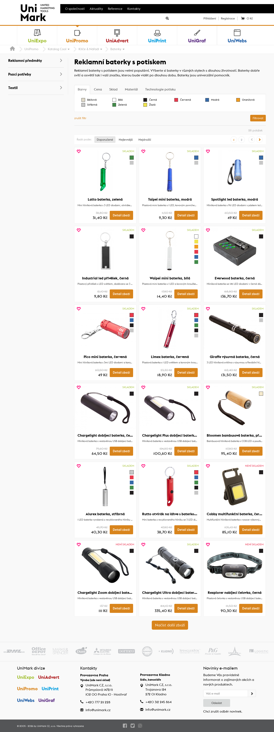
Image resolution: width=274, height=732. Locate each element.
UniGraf (46, 700)
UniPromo (31, 49)
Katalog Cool (57, 49)
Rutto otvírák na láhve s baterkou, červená (176, 514)
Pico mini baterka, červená (105, 357)
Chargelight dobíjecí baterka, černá (106, 435)
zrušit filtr (80, 118)
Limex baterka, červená (170, 357)
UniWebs (25, 700)
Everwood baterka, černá (235, 278)
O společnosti (75, 8)
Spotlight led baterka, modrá (234, 199)
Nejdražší (144, 139)
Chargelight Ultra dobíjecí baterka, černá (175, 592)
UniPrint (50, 688)
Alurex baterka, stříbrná (105, 514)
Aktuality (96, 8)
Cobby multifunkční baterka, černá (235, 514)
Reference (115, 8)
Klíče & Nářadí (89, 49)
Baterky (115, 49)
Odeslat (216, 703)
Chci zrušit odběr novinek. (222, 711)
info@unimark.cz (98, 710)
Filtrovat (258, 118)
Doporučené (105, 139)
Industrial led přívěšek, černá (105, 278)
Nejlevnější (126, 139)
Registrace (228, 18)
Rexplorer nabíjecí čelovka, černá (234, 592)
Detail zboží (121, 215)
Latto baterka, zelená (105, 199)
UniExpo (25, 677)
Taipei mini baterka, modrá (170, 199)
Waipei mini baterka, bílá (170, 278)
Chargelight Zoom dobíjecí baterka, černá (112, 592)
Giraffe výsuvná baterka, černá (235, 357)
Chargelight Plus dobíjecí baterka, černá (174, 435)
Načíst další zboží (170, 625)
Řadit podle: (84, 139)
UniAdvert (48, 677)
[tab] (82, 89)
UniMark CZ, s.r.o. (46, 726)
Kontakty (133, 8)
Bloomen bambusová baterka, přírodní (238, 435)
